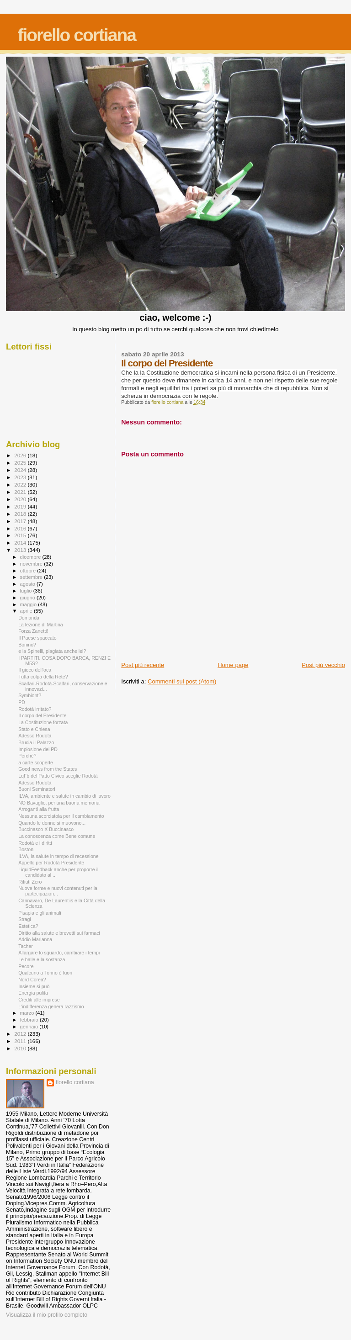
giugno (28, 597)
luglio (26, 590)
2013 (20, 550)
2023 (20, 477)
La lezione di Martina (40, 624)
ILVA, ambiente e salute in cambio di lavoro (64, 796)
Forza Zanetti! (33, 631)
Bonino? (27, 644)
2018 (20, 514)
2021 (20, 492)
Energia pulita (33, 993)
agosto (28, 584)
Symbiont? (29, 695)
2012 (20, 1034)
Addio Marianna (35, 939)
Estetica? (28, 926)
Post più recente (142, 665)
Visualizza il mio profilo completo (46, 1315)
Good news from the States (47, 769)
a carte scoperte (35, 762)
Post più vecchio (323, 665)
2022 (20, 484)
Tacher (25, 946)
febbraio (30, 1019)
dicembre (31, 557)
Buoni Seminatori (36, 789)
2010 (20, 1048)
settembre (32, 577)
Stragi (24, 919)
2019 (20, 506)
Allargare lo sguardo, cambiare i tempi (59, 952)
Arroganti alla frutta (38, 809)
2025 (20, 463)
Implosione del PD (38, 749)
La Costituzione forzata (43, 722)
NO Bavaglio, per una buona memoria (59, 802)
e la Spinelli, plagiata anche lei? (52, 651)
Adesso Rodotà (34, 735)
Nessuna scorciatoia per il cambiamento (61, 816)
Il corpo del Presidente (42, 715)
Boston (25, 849)
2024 (20, 470)
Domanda (28, 617)
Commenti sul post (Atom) (182, 681)
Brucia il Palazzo (36, 742)
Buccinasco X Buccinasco (46, 829)
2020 (20, 499)
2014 (20, 543)
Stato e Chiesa (34, 729)
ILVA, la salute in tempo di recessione (58, 856)
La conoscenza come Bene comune (56, 836)
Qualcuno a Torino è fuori (45, 972)
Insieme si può (33, 986)
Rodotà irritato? (34, 709)
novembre (32, 564)
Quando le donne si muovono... (51, 823)
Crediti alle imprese (39, 999)
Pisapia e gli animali (39, 913)
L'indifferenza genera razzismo (51, 1006)
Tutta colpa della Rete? (43, 676)
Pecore (26, 966)
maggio (29, 604)
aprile (27, 611)
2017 (20, 521)
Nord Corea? (32, 979)
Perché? (27, 755)
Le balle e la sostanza (41, 959)
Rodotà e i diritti (35, 843)
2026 (20, 455)
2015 (20, 535)
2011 (20, 1041)
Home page (233, 665)
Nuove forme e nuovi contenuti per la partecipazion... (57, 890)
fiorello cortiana (76, 35)
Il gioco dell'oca (34, 670)
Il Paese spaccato (37, 638)
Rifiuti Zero (30, 882)
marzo (28, 1013)
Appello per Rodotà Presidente (51, 862)
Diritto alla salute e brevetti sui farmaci (59, 933)
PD (21, 702)
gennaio (30, 1026)
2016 (20, 528)
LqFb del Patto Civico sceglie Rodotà (57, 776)
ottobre (28, 570)
